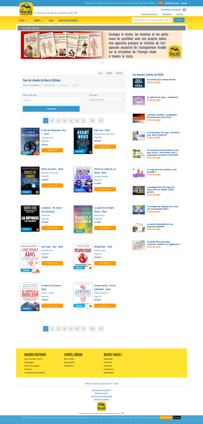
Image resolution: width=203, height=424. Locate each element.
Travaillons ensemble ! (35, 372)
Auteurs (64, 85)
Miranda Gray (47, 251)
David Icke (45, 215)
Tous (100, 73)
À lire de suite (153, 82)
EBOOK (119, 73)
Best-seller (69, 359)
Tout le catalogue (31, 85)
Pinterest (108, 362)
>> (101, 121)
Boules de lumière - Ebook (52, 169)
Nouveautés (50, 85)
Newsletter (167, 14)
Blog (51, 20)
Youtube (108, 366)
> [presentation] (103, 62)
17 (92, 121)
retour (76, 85)
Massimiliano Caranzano (104, 134)
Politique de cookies (101, 399)
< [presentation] (100, 62)
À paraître (69, 366)
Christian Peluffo (101, 176)
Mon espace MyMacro (68, 20)
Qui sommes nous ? (149, 14)
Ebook (35, 28)
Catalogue (29, 362)
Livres (23, 20)
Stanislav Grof (47, 138)
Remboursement (101, 393)
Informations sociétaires (101, 390)
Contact (179, 14)
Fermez (177, 417)
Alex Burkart (99, 215)
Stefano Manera (101, 293)
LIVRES (109, 73)
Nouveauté (69, 362)
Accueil (26, 28)
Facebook (108, 359)
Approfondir (52, 150)
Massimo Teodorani (49, 173)
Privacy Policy (165, 417)
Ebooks (38, 20)
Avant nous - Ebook (102, 130)
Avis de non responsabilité (101, 396)
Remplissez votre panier (171, 9)
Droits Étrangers (32, 366)
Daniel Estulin (100, 251)
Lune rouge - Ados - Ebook (52, 247)
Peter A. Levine (47, 293)
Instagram (108, 369)
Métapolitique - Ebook (103, 247)
